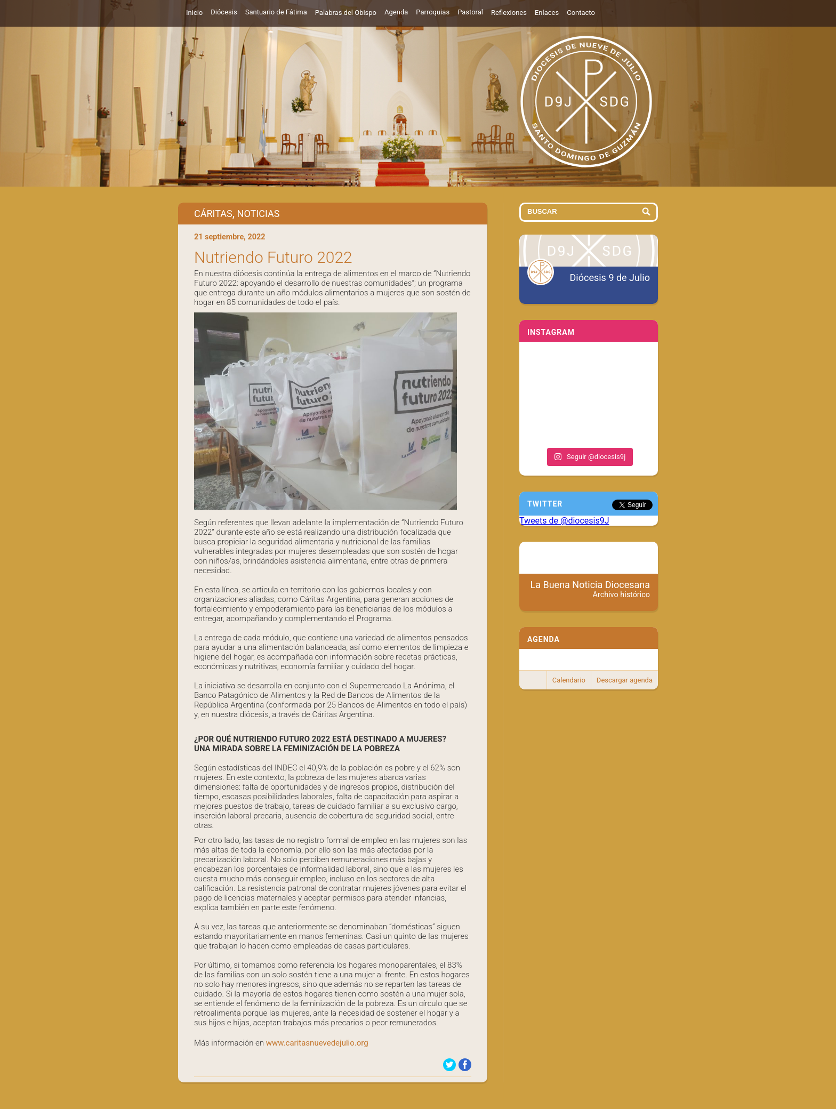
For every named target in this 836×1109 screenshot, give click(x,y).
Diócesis (224, 12)
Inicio (194, 13)
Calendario (568, 680)
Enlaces (547, 13)
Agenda (396, 12)
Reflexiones (509, 13)
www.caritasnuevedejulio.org (317, 1043)
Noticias (258, 213)
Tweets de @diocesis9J (564, 521)
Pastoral (470, 12)
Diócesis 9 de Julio (610, 277)
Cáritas (213, 213)
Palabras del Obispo (345, 13)
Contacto (581, 13)
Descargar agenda (625, 680)
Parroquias (432, 12)
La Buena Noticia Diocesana (590, 589)
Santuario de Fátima (276, 12)
